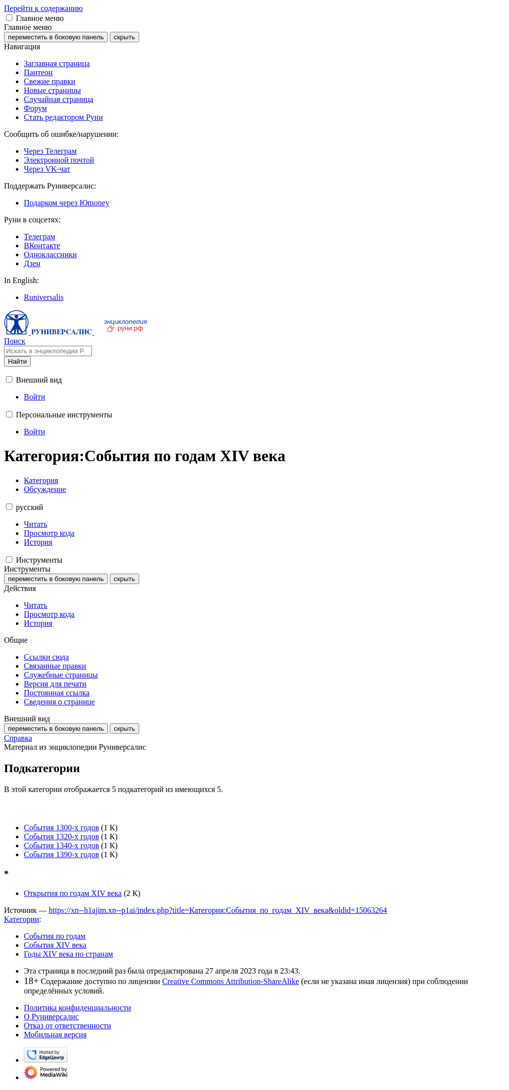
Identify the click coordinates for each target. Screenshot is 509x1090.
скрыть (124, 37)
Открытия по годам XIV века (73, 893)
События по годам (54, 936)
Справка (18, 738)
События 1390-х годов (61, 854)
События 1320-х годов (61, 836)
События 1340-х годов (61, 845)
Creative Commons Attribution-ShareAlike (230, 981)
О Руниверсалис (51, 1016)
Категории (21, 919)
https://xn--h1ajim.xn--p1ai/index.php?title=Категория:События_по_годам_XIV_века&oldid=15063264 (218, 910)
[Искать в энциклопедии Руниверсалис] (48, 351)
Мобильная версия (55, 1034)
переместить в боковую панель (56, 37)
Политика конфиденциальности (77, 1007)
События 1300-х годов (61, 827)
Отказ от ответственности (67, 1025)
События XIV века (55, 945)
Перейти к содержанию (43, 8)
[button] (9, 17)
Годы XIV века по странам (68, 954)
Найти (17, 361)
